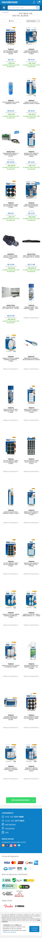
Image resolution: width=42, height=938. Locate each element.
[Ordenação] (33, 21)
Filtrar (11, 21)
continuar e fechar (34, 929)
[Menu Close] (4, 8)
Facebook (10, 829)
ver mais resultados (20, 800)
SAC (7, 833)
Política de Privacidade (9, 932)
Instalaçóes (6, 12)
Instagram (10, 825)
